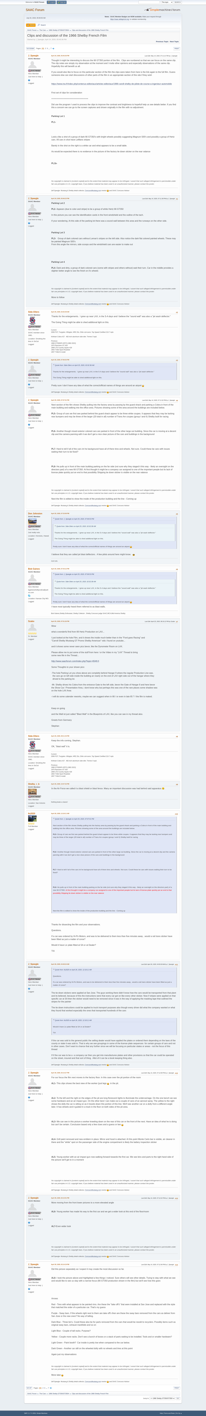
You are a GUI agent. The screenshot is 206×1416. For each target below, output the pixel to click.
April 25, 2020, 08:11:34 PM (60, 736)
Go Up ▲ (179, 1413)
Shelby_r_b (33, 784)
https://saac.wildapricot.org (119, 19)
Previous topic (162, 42)
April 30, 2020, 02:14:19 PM (60, 1264)
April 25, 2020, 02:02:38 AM (60, 312)
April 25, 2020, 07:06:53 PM (60, 360)
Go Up (29, 1388)
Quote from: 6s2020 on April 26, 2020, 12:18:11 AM (73, 970)
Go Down (30, 48)
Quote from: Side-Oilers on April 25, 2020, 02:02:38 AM (74, 365)
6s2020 (31, 813)
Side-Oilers (33, 312)
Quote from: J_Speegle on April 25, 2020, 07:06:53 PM (74, 519)
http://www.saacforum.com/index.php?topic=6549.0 (75, 661)
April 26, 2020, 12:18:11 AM (60, 813)
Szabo (31, 621)
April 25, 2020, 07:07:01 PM (60, 400)
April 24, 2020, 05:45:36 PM (60, 55)
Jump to (146, 1398)
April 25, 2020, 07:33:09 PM (60, 513)
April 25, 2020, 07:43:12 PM (60, 569)
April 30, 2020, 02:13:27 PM (60, 1073)
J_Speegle (33, 56)
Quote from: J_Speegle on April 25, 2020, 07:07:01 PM (74, 819)
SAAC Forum (35, 10)
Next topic (174, 42)
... (49, 48)
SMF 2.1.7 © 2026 (30, 1413)
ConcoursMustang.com (93, 191)
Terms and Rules (169, 1413)
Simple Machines (42, 1413)
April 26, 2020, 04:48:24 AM (60, 964)
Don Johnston (35, 513)
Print (176, 48)
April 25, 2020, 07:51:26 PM (60, 621)
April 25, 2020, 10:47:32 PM (60, 784)
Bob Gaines (34, 569)
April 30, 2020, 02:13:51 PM (60, 1198)
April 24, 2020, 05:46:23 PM (60, 198)
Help (161, 1413)
